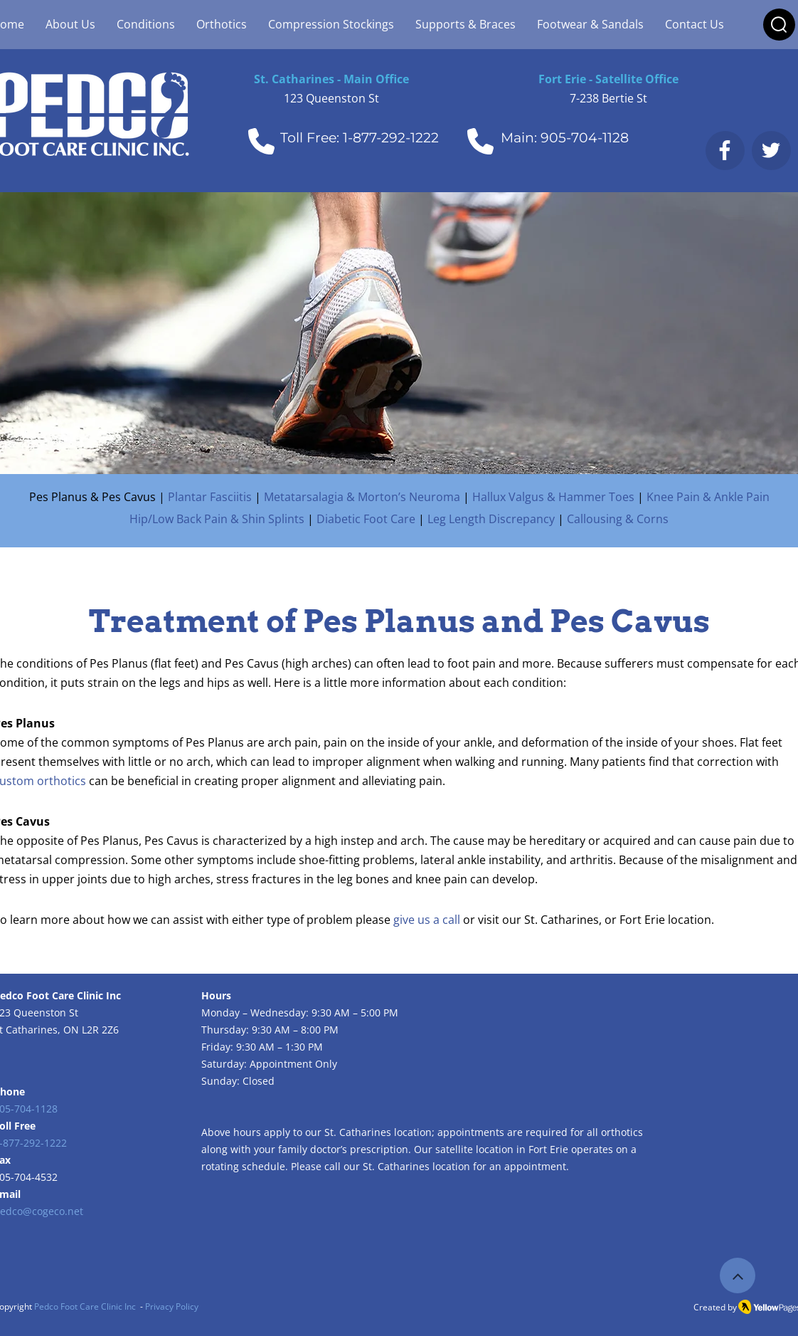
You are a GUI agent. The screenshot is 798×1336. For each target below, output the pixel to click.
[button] (779, 24)
